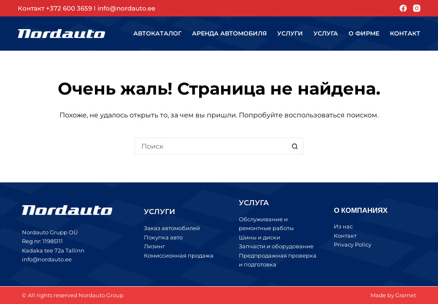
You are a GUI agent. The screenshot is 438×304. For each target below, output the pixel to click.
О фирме (364, 33)
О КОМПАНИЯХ (361, 209)
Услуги (290, 33)
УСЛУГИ (159, 211)
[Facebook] (403, 8)
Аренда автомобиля (229, 33)
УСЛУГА (254, 202)
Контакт (405, 33)
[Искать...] (211, 146)
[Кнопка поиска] (295, 146)
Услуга (326, 33)
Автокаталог (157, 33)
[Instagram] (416, 8)
